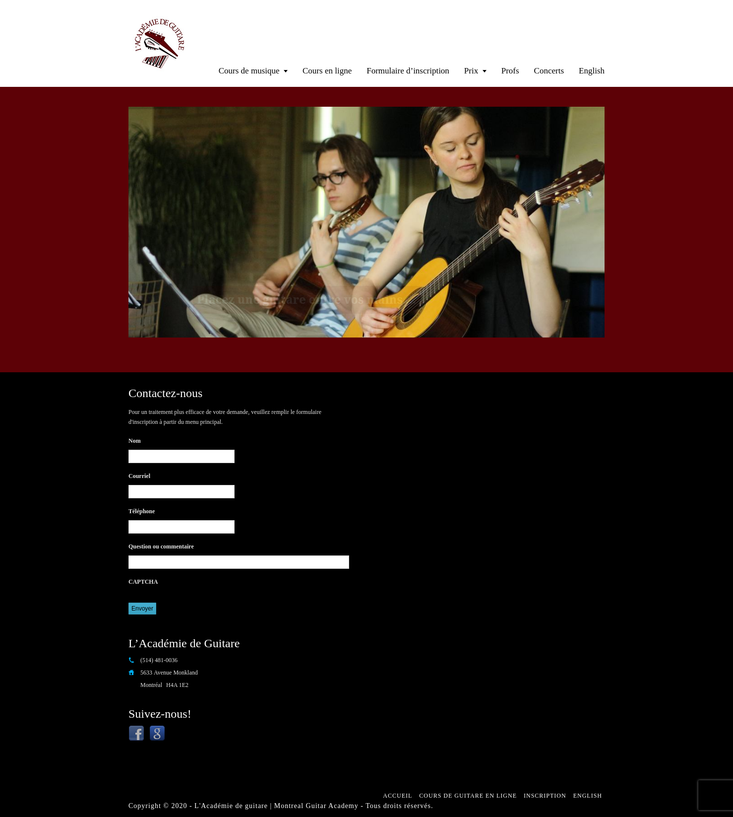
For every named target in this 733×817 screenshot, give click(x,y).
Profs (510, 70)
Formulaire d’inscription (407, 70)
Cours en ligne (327, 70)
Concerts (549, 70)
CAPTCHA (143, 581)
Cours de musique (249, 70)
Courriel (139, 476)
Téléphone (141, 511)
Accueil (397, 795)
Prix (471, 70)
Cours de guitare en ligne (468, 795)
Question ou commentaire (161, 546)
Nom (134, 440)
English (592, 70)
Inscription (545, 795)
